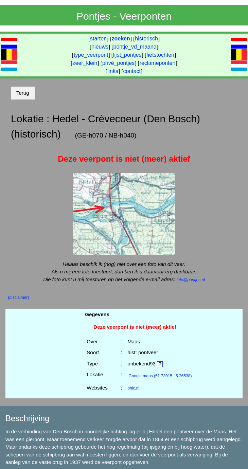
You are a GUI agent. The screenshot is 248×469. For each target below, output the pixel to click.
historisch (146, 38)
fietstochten (160, 55)
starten (98, 38)
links (112, 71)
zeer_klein (85, 63)
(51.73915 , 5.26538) (160, 376)
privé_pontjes (118, 63)
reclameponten (158, 63)
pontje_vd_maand (135, 47)
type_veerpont (91, 55)
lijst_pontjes (127, 55)
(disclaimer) (18, 297)
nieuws (99, 47)
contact (132, 71)
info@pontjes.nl (191, 279)
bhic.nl (133, 388)
